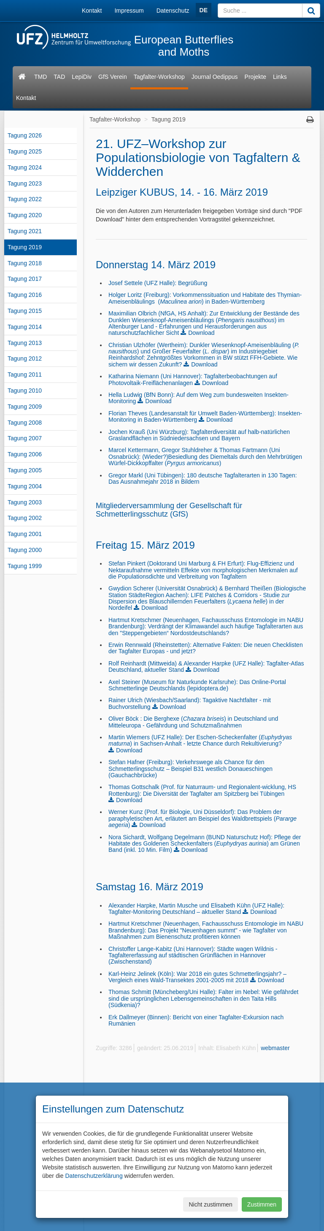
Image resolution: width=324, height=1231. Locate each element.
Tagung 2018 (25, 263)
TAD (59, 76)
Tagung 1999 (25, 566)
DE (204, 10)
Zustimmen (261, 1204)
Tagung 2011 (25, 374)
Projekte (255, 76)
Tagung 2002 (25, 517)
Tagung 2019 (25, 247)
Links (280, 76)
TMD (40, 76)
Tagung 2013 (25, 342)
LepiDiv (82, 76)
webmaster (275, 1048)
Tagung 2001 (25, 534)
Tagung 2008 (25, 422)
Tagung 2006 (25, 454)
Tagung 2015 (25, 310)
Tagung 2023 (25, 183)
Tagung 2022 (25, 199)
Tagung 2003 (25, 502)
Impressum (128, 10)
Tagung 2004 (25, 486)
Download (201, 332)
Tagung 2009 (25, 406)
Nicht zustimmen (210, 1204)
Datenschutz (173, 10)
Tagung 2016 (25, 294)
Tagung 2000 (25, 550)
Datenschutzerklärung (93, 1175)
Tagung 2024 (25, 167)
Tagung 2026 (25, 135)
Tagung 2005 (25, 470)
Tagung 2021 (25, 231)
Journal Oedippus (215, 76)
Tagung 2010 (25, 390)
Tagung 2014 (25, 326)
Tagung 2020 (25, 215)
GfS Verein (112, 76)
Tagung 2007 (25, 438)
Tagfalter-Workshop (159, 76)
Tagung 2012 (25, 358)
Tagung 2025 (25, 151)
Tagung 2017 (25, 278)
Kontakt (92, 10)
